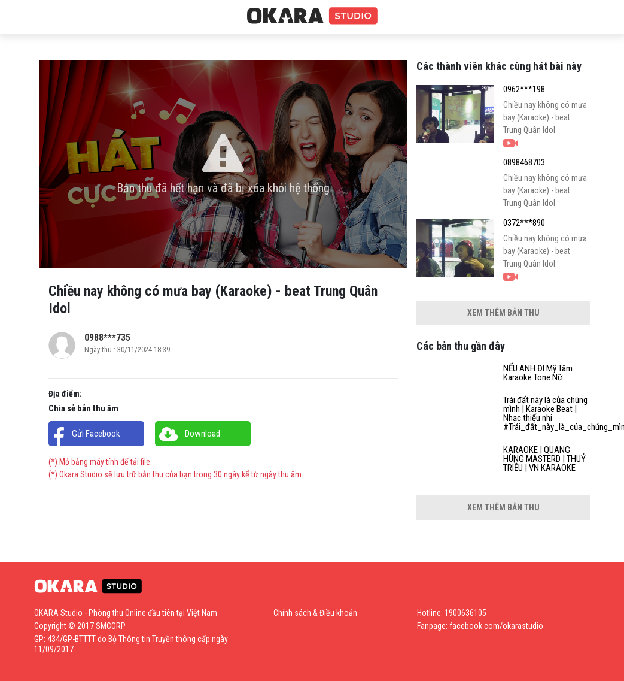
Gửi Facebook (96, 433)
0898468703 (524, 162)
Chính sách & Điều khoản (315, 613)
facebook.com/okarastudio (496, 626)
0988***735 (107, 337)
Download (202, 433)
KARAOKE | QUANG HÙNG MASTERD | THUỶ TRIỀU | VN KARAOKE (544, 459)
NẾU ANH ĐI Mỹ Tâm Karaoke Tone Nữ (538, 373)
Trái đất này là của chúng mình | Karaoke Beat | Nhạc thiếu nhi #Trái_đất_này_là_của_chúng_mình (546, 414)
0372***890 (524, 223)
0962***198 (524, 89)
